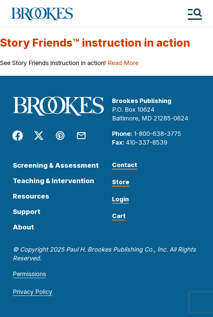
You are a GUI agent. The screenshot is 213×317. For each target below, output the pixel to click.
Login (120, 199)
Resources (31, 196)
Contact (124, 164)
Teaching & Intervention (53, 181)
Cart (119, 215)
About (23, 227)
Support (26, 212)
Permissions (29, 273)
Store (120, 182)
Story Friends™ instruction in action (95, 42)
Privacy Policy (32, 291)
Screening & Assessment (56, 165)
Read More (123, 62)
